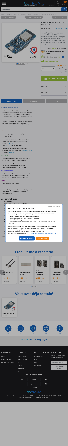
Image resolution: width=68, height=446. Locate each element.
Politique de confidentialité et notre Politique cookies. (43, 233)
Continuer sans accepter (53, 206)
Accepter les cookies (26, 238)
